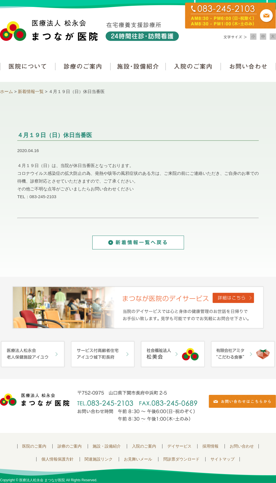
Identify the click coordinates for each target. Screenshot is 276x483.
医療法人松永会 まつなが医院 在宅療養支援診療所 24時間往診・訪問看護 (89, 30)
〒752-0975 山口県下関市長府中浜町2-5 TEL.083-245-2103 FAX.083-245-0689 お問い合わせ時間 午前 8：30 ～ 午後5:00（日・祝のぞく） (137, 406)
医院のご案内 (34, 446)
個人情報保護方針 (57, 459)
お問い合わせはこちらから (242, 401)
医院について (27, 66)
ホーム (6, 91)
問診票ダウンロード (181, 459)
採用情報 (210, 446)
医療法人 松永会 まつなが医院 (34, 399)
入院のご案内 (193, 66)
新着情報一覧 (31, 91)
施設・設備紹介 (138, 66)
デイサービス (179, 446)
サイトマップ (222, 459)
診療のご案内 (82, 66)
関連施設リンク (99, 459)
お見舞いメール (138, 459)
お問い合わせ (248, 66)
